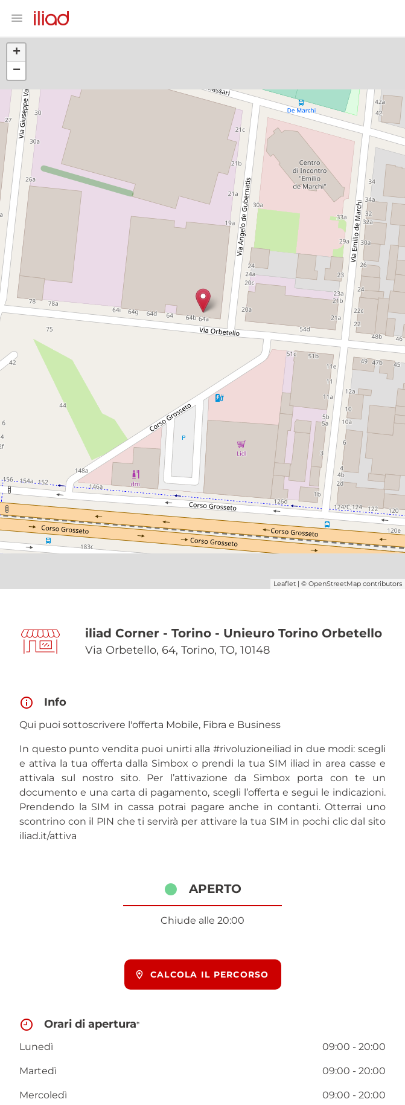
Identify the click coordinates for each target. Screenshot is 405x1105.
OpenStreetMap (334, 583)
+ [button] (17, 52)
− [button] (17, 71)
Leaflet (284, 583)
